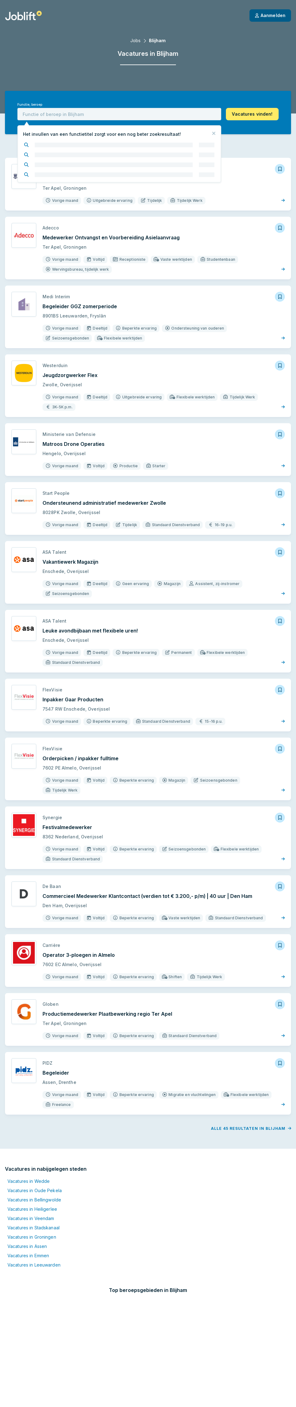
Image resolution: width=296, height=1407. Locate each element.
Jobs (135, 40)
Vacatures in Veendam (30, 1178)
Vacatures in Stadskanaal (33, 1188)
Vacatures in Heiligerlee (32, 1169)
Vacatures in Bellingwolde (34, 1160)
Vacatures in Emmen (28, 1215)
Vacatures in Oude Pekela (34, 1150)
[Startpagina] (23, 15)
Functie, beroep (29, 105)
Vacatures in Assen (27, 1206)
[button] (252, 114)
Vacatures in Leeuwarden (34, 1225)
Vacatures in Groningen (31, 1197)
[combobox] (119, 114)
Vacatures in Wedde (28, 1141)
